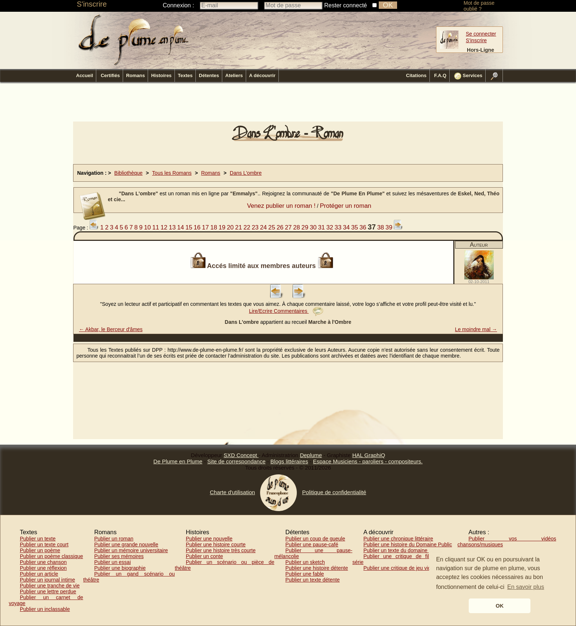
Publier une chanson (43, 562)
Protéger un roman (345, 205)
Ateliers (234, 75)
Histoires (161, 75)
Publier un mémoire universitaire (131, 550)
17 (205, 227)
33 (338, 227)
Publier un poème (40, 550)
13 (172, 227)
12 (164, 227)
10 (147, 227)
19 (222, 227)
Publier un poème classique (51, 556)
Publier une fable (304, 574)
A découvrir (262, 75)
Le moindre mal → (476, 329)
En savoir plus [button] (525, 587)
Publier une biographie (119, 568)
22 (247, 227)
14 (180, 227)
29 (305, 227)
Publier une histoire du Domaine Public (407, 544)
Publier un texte (37, 539)
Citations (416, 75)
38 (380, 227)
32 (329, 227)
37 (372, 227)
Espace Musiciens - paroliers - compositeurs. (367, 461)
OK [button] (500, 606)
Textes (185, 75)
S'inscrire (92, 4)
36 (363, 227)
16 (197, 227)
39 (388, 227)
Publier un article (39, 574)
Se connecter (481, 34)
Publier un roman (113, 539)
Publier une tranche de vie (50, 586)
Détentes (209, 75)
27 (288, 227)
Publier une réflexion (43, 568)
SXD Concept (241, 455)
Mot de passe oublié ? (479, 6)
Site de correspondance (236, 461)
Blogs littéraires (289, 461)
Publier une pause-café (311, 544)
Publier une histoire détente (316, 568)
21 (238, 227)
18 (213, 227)
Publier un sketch (305, 562)
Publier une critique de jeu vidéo (399, 568)
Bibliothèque (128, 173)
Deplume (311, 455)
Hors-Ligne (480, 50)
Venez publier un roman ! (281, 205)
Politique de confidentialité (334, 492)
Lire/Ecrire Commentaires (286, 311)
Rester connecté (345, 5)
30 (313, 227)
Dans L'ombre (246, 173)
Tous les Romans (171, 173)
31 (321, 227)
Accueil (84, 75)
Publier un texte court (44, 544)
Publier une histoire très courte (221, 550)
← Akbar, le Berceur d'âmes (111, 329)
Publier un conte (204, 556)
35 (354, 227)
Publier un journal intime (47, 580)
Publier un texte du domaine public (402, 550)
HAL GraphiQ (368, 455)
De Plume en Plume (178, 461)
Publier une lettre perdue (48, 591)
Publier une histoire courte (216, 544)
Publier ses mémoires (119, 556)
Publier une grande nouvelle (126, 544)
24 (263, 227)
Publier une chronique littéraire (398, 539)
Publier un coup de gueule (315, 539)
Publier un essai (112, 562)
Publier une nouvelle (209, 539)
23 (255, 227)
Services (468, 76)
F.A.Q (440, 75)
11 (155, 227)
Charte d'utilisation (232, 492)
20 (230, 227)
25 (271, 227)
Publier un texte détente (312, 580)
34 (346, 227)
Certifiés (110, 75)
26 (280, 227)
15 (189, 227)
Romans (135, 75)
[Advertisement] (288, 103)
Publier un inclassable (45, 609)
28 (296, 227)
